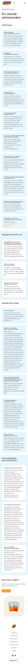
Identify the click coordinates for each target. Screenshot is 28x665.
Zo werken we (14, 641)
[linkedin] (12, 655)
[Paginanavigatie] (24, 2)
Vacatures (14, 632)
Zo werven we (14, 644)
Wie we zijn (14, 635)
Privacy (14, 650)
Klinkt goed (6, 591)
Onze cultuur (14, 638)
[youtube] (15, 655)
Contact (14, 647)
